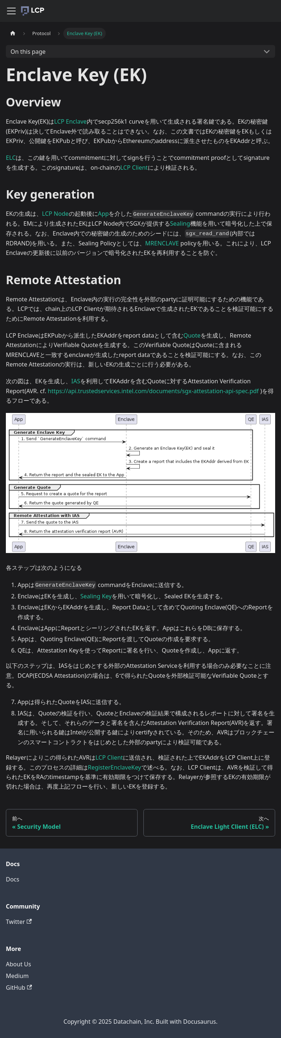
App (103, 214)
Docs (12, 879)
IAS (75, 381)
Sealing (180, 223)
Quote (192, 335)
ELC (11, 158)
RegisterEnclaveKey (114, 767)
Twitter (19, 922)
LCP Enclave (70, 121)
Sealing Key (96, 596)
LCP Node (55, 214)
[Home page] (13, 33)
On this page (28, 52)
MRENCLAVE (162, 243)
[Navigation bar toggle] (11, 10)
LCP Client (134, 167)
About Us (18, 964)
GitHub (19, 988)
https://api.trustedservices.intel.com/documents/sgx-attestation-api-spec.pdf (153, 391)
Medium (17, 976)
